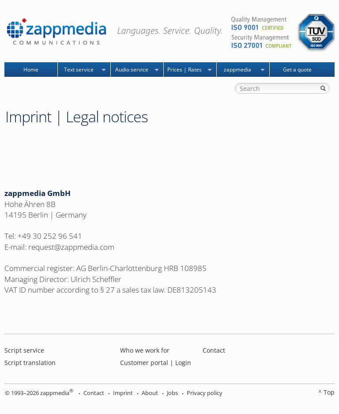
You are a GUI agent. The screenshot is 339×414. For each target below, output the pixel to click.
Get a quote (297, 69)
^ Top (326, 392)
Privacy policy (204, 393)
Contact (214, 350)
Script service (24, 350)
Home (30, 69)
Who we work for (145, 350)
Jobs (172, 393)
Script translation (30, 362)
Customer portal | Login (155, 362)
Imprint (123, 393)
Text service (79, 69)
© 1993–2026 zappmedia (39, 393)
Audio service (131, 69)
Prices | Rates (184, 69)
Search (323, 88)
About (150, 393)
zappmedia (237, 69)
